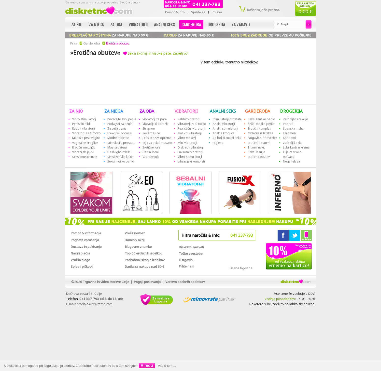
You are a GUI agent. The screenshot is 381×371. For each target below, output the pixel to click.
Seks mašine (151, 133)
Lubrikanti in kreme (296, 147)
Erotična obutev (117, 43)
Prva (73, 43)
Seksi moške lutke (84, 157)
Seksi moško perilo (120, 161)
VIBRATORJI (186, 111)
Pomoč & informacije (86, 233)
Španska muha (293, 128)
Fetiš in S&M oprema (156, 138)
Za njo (77, 24)
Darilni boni (150, 152)
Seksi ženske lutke (120, 157)
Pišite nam (186, 266)
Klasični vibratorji (190, 133)
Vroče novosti (135, 233)
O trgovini (186, 260)
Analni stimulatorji (225, 128)
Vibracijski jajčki (83, 152)
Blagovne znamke (138, 246)
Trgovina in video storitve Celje (106, 282)
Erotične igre (151, 147)
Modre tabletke (118, 138)
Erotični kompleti (259, 128)
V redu (147, 365)
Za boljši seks (292, 143)
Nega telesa (291, 161)
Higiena (218, 143)
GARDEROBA (257, 111)
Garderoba (191, 24)
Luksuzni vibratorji (190, 152)
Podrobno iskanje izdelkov (145, 260)
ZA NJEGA (113, 111)
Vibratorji (138, 24)
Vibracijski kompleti (191, 161)
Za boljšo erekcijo (295, 119)
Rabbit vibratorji (83, 128)
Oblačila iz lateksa (260, 133)
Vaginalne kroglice (85, 143)
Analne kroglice (223, 133)
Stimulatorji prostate (227, 119)
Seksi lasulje (256, 152)
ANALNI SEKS (223, 111)
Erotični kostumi (259, 143)
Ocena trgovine (241, 268)
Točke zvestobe (191, 253)
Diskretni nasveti (191, 247)
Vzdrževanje (150, 157)
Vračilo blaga (80, 260)
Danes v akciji (135, 240)
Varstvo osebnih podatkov (185, 282)
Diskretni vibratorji (191, 147)
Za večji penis (117, 128)
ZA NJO (76, 111)
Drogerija (216, 24)
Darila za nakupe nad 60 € (144, 266)
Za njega (96, 24)
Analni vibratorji (224, 124)
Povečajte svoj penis (121, 119)
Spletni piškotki (82, 266)
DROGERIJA (291, 111)
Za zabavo (241, 24)
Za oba (116, 24)
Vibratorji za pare (154, 119)
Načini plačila (80, 253)
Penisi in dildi (81, 124)
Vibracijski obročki (155, 124)
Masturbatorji (117, 147)
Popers (288, 124)
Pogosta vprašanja (85, 240)
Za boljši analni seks (227, 138)
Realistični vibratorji (191, 128)
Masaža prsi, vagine (86, 138)
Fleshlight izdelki (118, 152)
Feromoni (289, 133)
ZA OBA (147, 111)
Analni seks (164, 24)
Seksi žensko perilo (261, 119)
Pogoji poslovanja (147, 282)
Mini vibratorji (187, 143)
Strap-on (148, 128)
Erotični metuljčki (84, 147)
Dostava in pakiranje (86, 246)
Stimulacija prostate (121, 143)
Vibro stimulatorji (84, 119)
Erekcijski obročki (119, 133)
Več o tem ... (167, 366)
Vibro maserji (187, 138)
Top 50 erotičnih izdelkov (143, 253)
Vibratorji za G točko (86, 133)
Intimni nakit (256, 147)
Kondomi (289, 138)
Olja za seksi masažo (157, 143)
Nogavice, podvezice (262, 138)
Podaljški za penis (119, 124)
